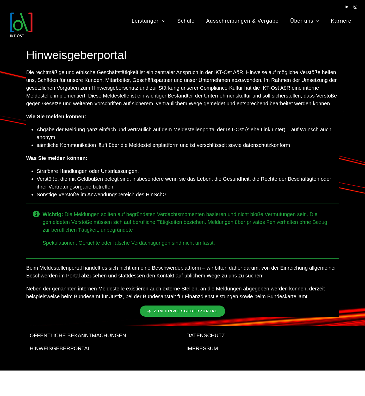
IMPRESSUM (202, 348)
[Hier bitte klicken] (182, 311)
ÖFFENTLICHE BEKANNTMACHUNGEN (78, 335)
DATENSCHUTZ (206, 335)
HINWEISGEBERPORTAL (60, 348)
